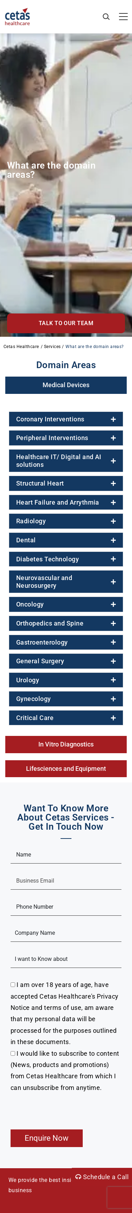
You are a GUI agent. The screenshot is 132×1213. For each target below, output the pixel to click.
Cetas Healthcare (21, 346)
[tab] (66, 385)
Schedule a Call (101, 1177)
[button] (66, 323)
